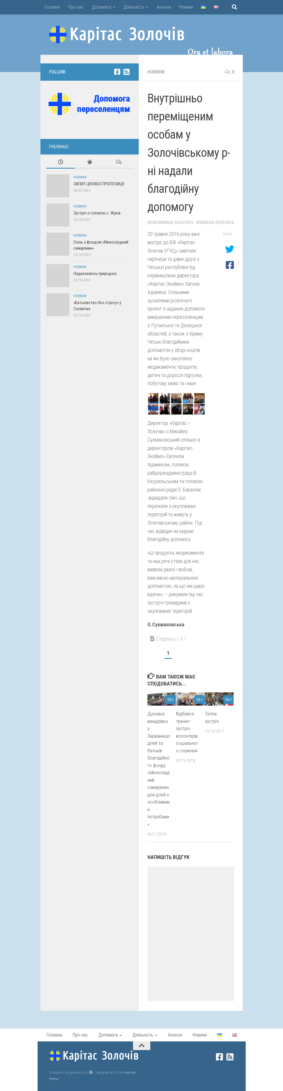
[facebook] (117, 71)
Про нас (76, 7)
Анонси (164, 7)
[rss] (126, 71)
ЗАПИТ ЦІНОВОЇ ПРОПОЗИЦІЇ (98, 183)
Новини (186, 7)
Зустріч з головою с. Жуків (97, 213)
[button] (153, 398)
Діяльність (133, 7)
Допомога (101, 7)
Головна (52, 7)
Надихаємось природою (95, 273)
